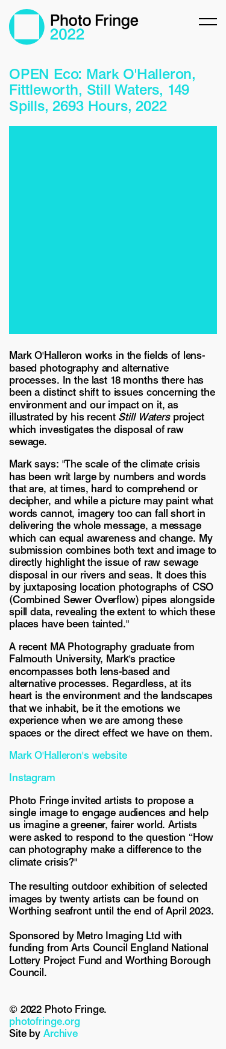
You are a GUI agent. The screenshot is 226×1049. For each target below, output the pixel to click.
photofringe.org (44, 1021)
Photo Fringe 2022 (74, 27)
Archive (60, 1033)
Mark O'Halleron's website (68, 755)
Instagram (32, 778)
